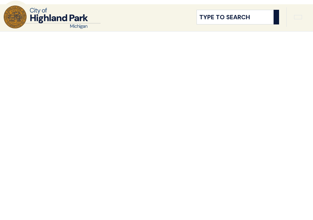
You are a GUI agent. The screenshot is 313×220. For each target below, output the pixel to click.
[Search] (276, 20)
